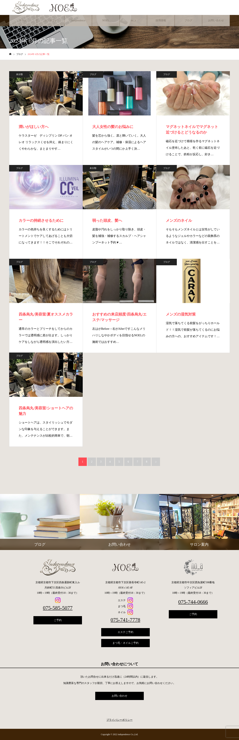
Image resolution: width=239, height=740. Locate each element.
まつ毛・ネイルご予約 (125, 643)
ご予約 (58, 620)
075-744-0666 (193, 602)
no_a (133, 20)
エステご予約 (125, 632)
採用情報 (161, 20)
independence (78, 20)
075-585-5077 (58, 608)
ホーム (23, 20)
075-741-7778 (125, 620)
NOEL (105, 20)
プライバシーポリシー (119, 720)
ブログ (188, 20)
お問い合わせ (216, 20)
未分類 (19, 74)
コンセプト (50, 20)
